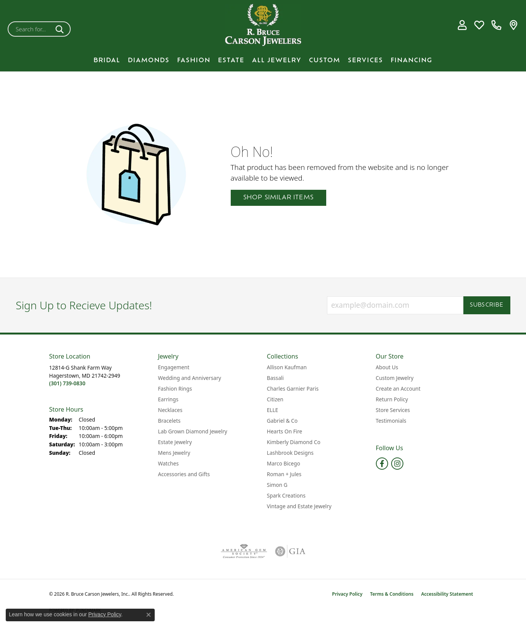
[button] (462, 25)
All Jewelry (276, 61)
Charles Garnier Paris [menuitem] (293, 388)
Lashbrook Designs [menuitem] (290, 452)
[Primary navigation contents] (263, 60)
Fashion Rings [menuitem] (175, 388)
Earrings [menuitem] (168, 399)
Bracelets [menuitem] (169, 420)
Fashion (193, 61)
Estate (231, 61)
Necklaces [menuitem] (170, 410)
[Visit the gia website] (290, 551)
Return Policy (392, 399)
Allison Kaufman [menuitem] (287, 367)
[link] (496, 25)
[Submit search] (61, 29)
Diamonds (149, 61)
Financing (411, 61)
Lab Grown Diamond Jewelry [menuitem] (192, 431)
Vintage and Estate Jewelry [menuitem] (299, 506)
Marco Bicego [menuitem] (283, 463)
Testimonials (391, 420)
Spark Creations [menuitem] (286, 495)
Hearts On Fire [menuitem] (285, 431)
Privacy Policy (347, 594)
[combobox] (30, 29)
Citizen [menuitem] (275, 399)
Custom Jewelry (395, 377)
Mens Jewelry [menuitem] (174, 452)
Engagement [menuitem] (173, 367)
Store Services (393, 410)
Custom (324, 61)
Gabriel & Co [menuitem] (282, 420)
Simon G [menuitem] (277, 484)
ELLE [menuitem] (272, 410)
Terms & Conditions (392, 594)
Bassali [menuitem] (275, 377)
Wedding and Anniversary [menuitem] (189, 377)
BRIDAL (107, 61)
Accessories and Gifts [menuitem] (184, 474)
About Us (387, 367)
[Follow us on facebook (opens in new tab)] (382, 463)
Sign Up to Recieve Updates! (84, 305)
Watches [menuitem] (168, 463)
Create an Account (398, 388)
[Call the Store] (67, 383)
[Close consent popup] (148, 614)
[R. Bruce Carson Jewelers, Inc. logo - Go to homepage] (263, 25)
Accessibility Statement (447, 594)
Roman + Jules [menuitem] (284, 474)
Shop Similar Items (278, 198)
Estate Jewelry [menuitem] (175, 442)
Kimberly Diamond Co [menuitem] (293, 442)
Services (365, 61)
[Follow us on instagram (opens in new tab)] (397, 463)
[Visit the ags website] (243, 551)
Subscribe (487, 305)
